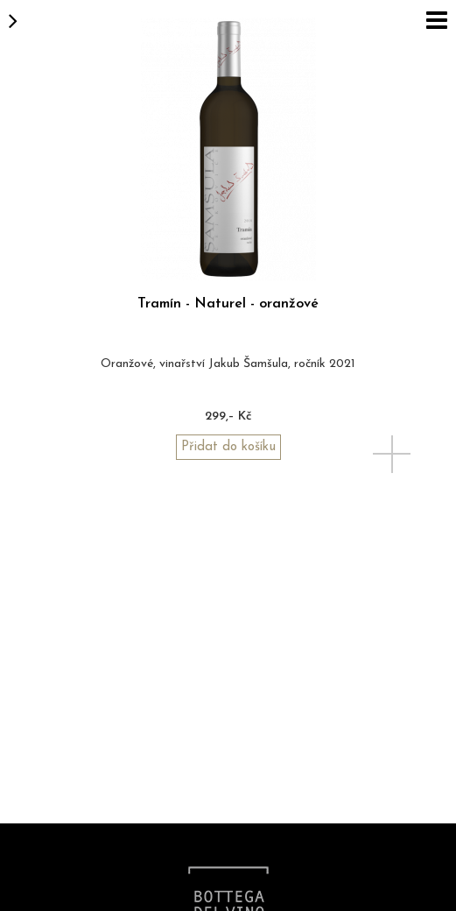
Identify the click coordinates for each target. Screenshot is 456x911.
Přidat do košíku (228, 447)
